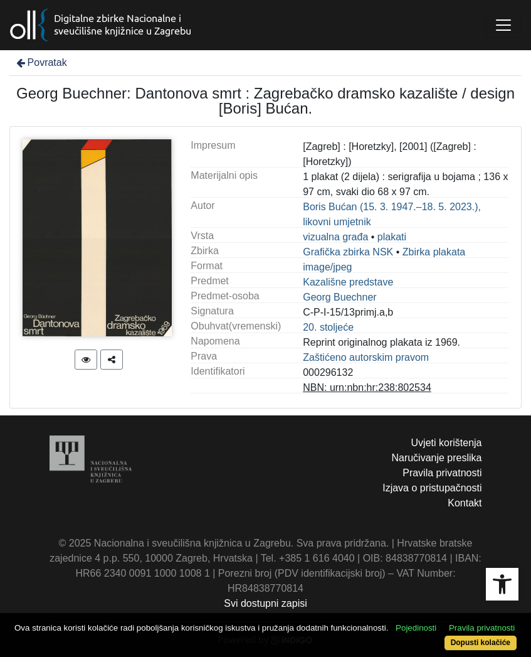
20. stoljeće (328, 327)
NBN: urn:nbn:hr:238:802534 (367, 387)
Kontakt (464, 503)
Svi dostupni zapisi (265, 603)
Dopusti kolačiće (480, 642)
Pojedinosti (416, 628)
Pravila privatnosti (441, 472)
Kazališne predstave (348, 282)
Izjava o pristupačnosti (431, 488)
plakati (391, 237)
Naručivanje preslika (436, 457)
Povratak (40, 62)
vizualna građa (335, 237)
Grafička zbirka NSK (348, 252)
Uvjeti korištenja (446, 442)
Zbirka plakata (434, 252)
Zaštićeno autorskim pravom (366, 357)
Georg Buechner (339, 297)
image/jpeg (327, 267)
